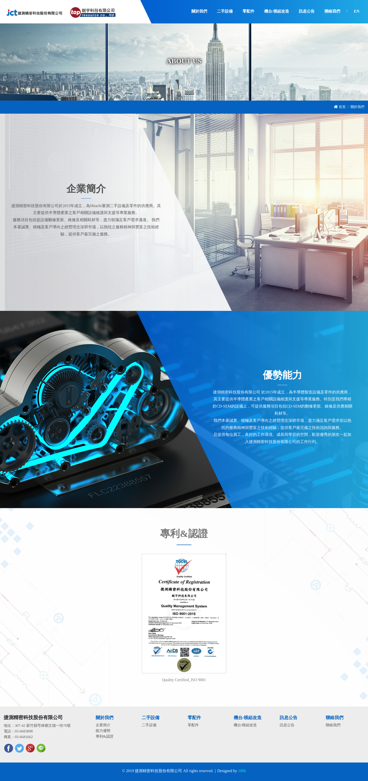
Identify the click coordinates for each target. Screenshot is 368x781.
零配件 (193, 725)
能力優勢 (103, 730)
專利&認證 (104, 736)
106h (242, 771)
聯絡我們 (333, 725)
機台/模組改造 (245, 725)
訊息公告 (287, 725)
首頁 (340, 107)
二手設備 (149, 725)
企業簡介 (103, 725)
